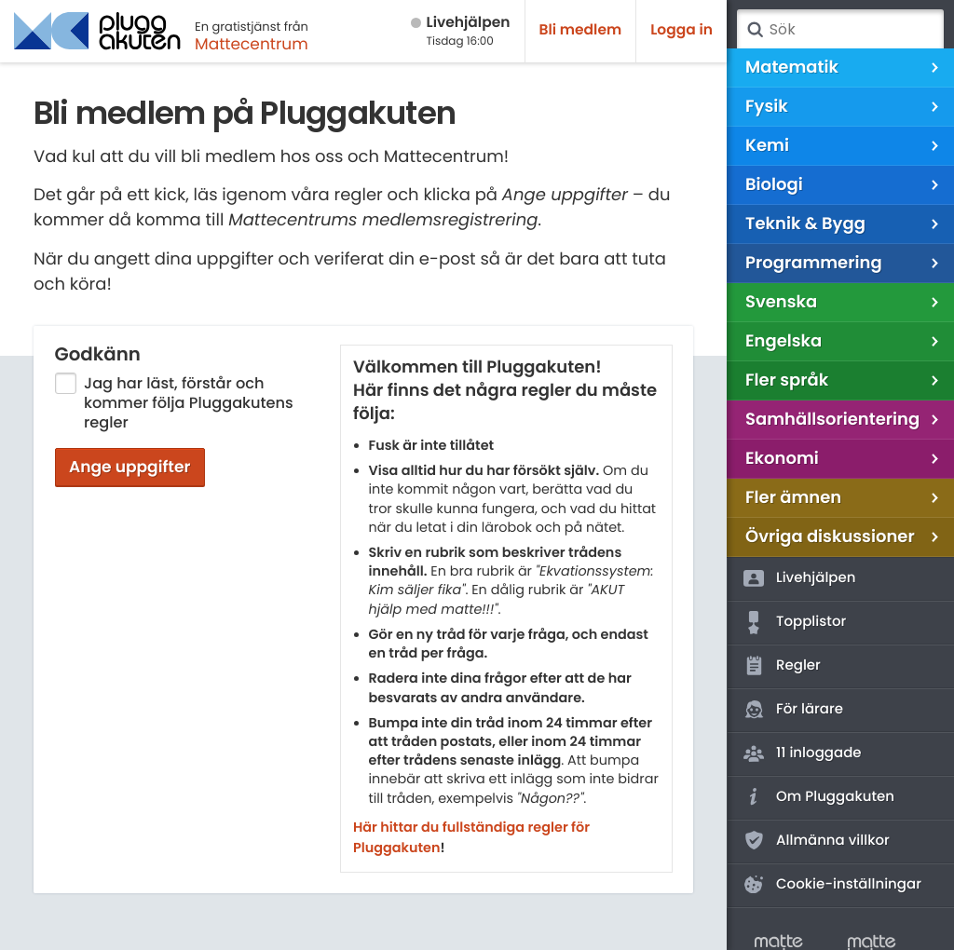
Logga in (681, 30)
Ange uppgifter (130, 466)
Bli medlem (580, 30)
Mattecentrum (251, 43)
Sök (754, 29)
